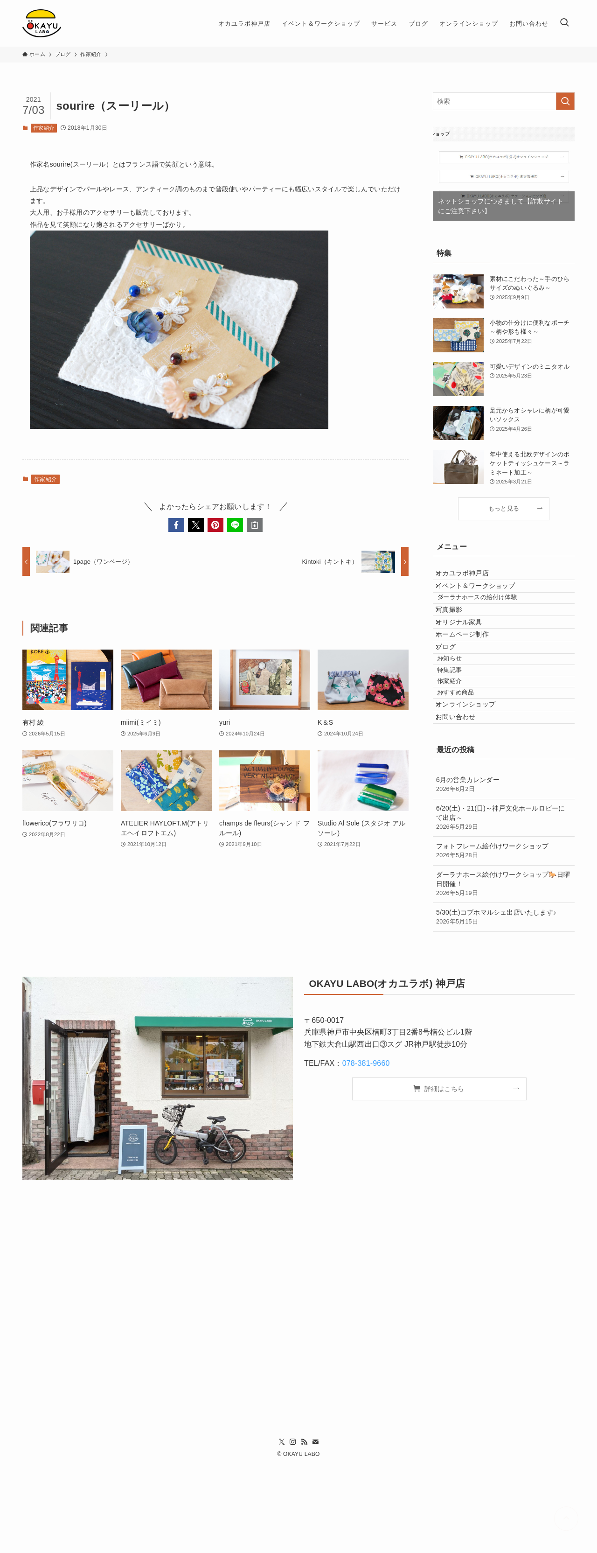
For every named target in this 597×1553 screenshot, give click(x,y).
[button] (176, 525)
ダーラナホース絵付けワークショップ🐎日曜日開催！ (503, 971)
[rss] (304, 1529)
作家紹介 (43, 128)
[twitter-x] (282, 1529)
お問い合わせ (462, 800)
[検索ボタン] (564, 23)
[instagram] (293, 1529)
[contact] (315, 1529)
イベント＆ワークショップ (482, 596)
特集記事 (460, 727)
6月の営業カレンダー (503, 872)
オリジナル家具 (466, 652)
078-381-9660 (366, 1150)
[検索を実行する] (565, 101)
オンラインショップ (472, 780)
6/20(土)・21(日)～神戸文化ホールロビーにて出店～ (503, 904)
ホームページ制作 (469, 672)
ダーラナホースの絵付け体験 (488, 614)
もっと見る (503, 508)
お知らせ (460, 710)
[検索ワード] (504, 101)
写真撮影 (456, 633)
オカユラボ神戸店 (469, 577)
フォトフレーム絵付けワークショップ (503, 938)
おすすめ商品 (466, 762)
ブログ (453, 691)
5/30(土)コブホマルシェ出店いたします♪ (503, 1004)
